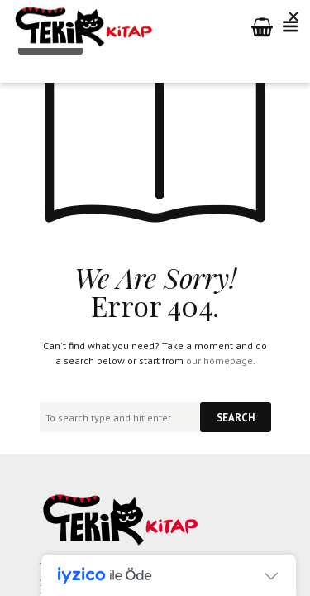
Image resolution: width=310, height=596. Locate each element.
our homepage (219, 360)
